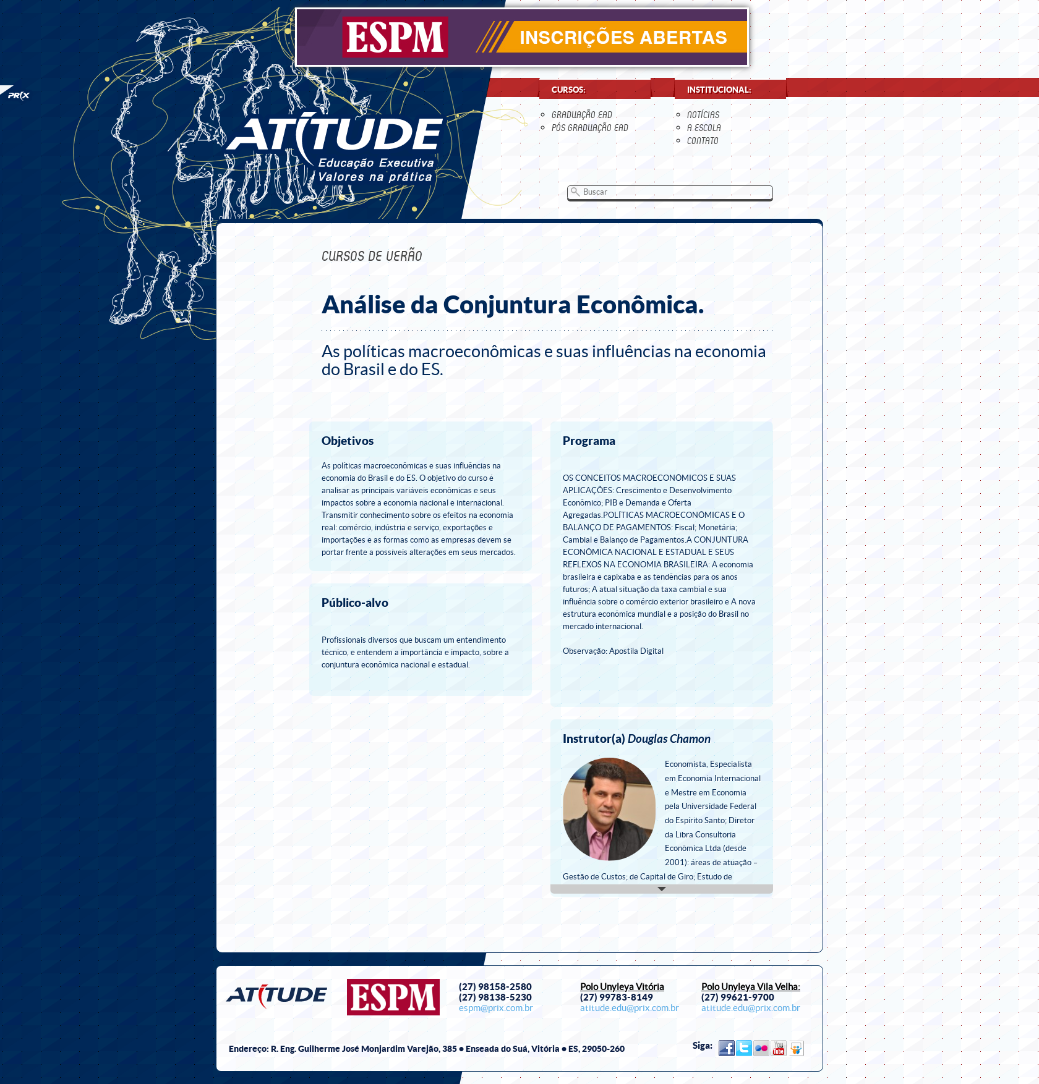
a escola (704, 127)
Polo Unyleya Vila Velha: (750, 987)
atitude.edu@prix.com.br (629, 1008)
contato (703, 140)
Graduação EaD (582, 115)
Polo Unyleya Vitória (622, 987)
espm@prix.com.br (496, 1008)
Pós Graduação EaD (590, 127)
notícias (703, 115)
